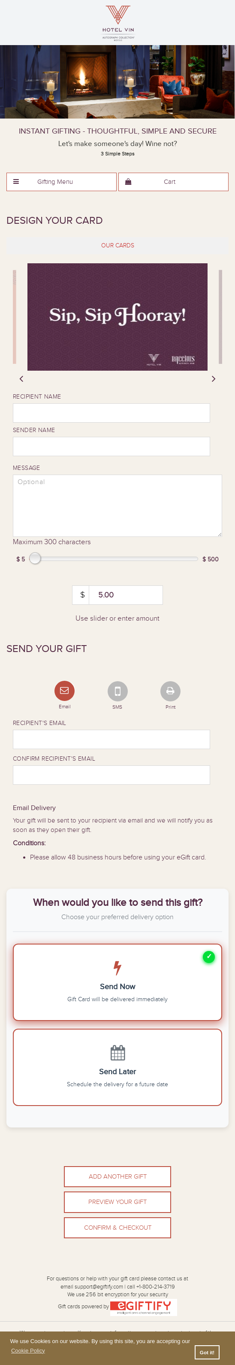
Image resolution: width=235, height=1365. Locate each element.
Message (26, 468)
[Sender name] (111, 446)
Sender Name (34, 430)
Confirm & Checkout (117, 1227)
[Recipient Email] (111, 739)
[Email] (64, 689)
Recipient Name (37, 396)
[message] (117, 506)
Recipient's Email (39, 723)
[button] (61, 182)
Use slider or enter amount (117, 618)
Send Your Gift (46, 649)
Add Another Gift (118, 1176)
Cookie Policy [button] (28, 1350)
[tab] (117, 245)
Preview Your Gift (117, 1202)
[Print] (170, 689)
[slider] (117, 317)
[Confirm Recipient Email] (111, 775)
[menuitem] (61, 182)
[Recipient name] (111, 413)
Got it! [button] (207, 1352)
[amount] (117, 595)
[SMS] (117, 689)
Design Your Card (54, 221)
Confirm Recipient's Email (54, 759)
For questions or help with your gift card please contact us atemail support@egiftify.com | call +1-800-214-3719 (117, 1282)
